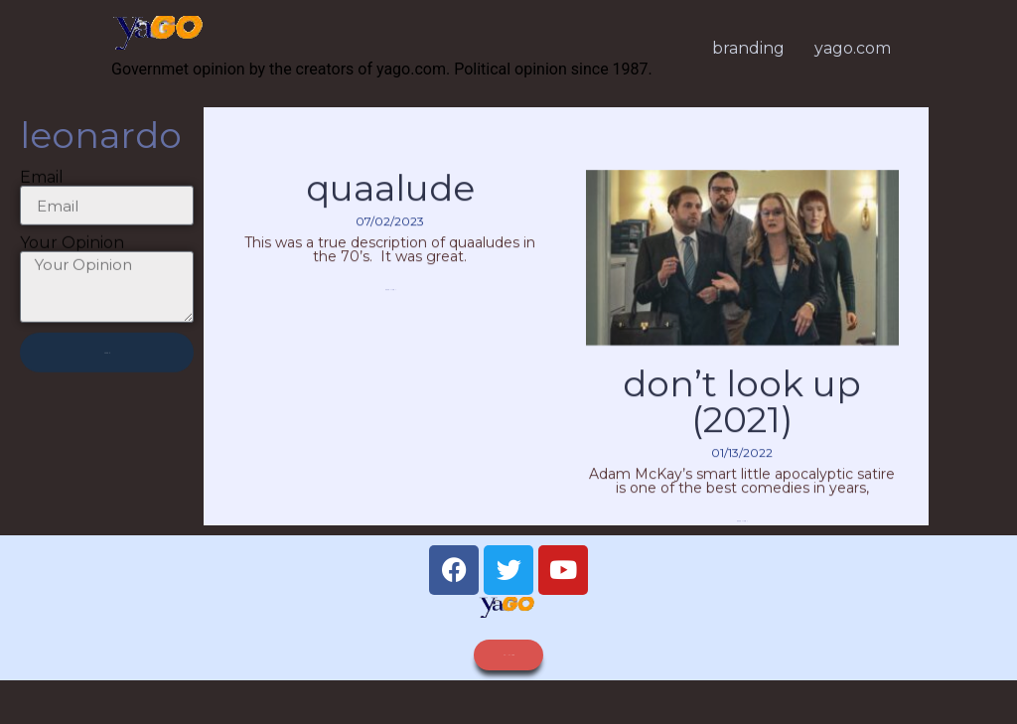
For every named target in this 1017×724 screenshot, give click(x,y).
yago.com (852, 48)
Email (42, 188)
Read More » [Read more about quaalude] (390, 309)
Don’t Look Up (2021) (742, 422)
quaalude (390, 208)
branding (748, 48)
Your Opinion (72, 253)
